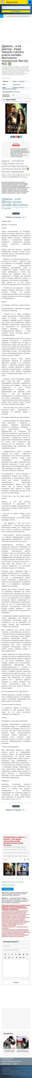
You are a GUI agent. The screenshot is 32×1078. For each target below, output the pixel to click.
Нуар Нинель (16, 84)
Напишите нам (14, 155)
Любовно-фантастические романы (13, 88)
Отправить (16, 982)
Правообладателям (7, 1058)
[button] (5, 954)
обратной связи (6, 1075)
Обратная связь (6, 1064)
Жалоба (16, 145)
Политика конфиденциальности (11, 1061)
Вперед (16, 213)
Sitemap (15, 1064)
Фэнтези (15, 87)
